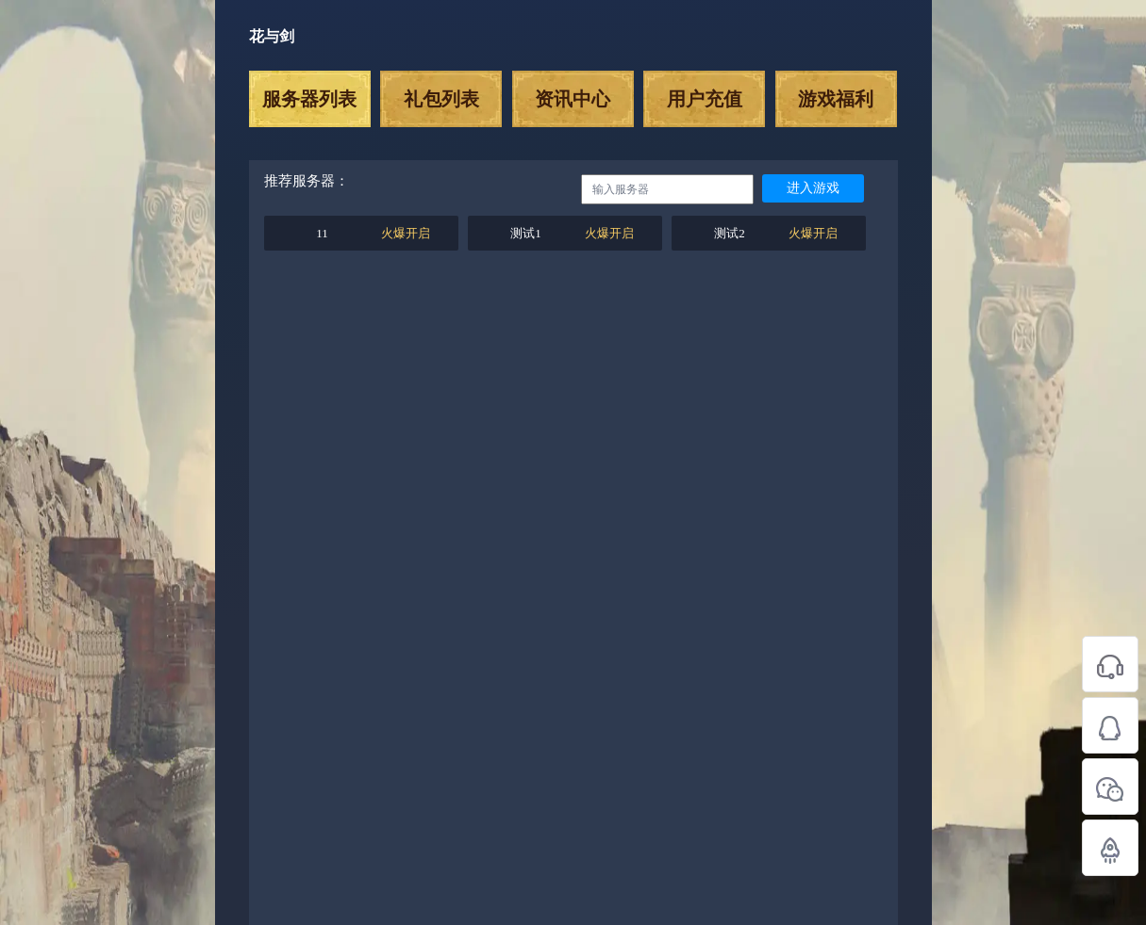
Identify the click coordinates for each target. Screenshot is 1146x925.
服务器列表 (309, 99)
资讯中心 (572, 99)
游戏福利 (835, 99)
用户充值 (704, 99)
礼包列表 (441, 99)
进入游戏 (813, 188)
